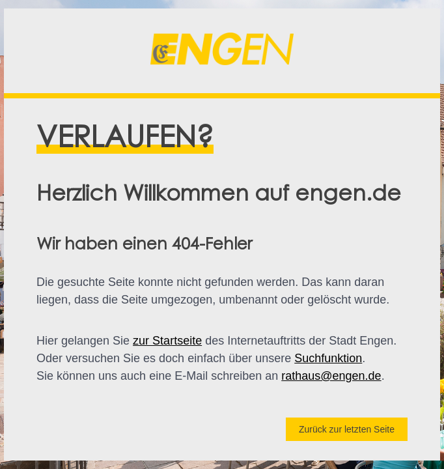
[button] (222, 51)
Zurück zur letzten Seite (347, 429)
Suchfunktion (328, 358)
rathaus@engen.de (331, 375)
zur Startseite (167, 340)
